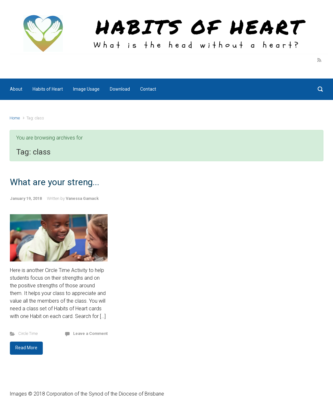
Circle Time (28, 333)
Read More (26, 347)
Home (15, 118)
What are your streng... (54, 182)
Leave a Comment (90, 333)
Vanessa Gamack (82, 198)
